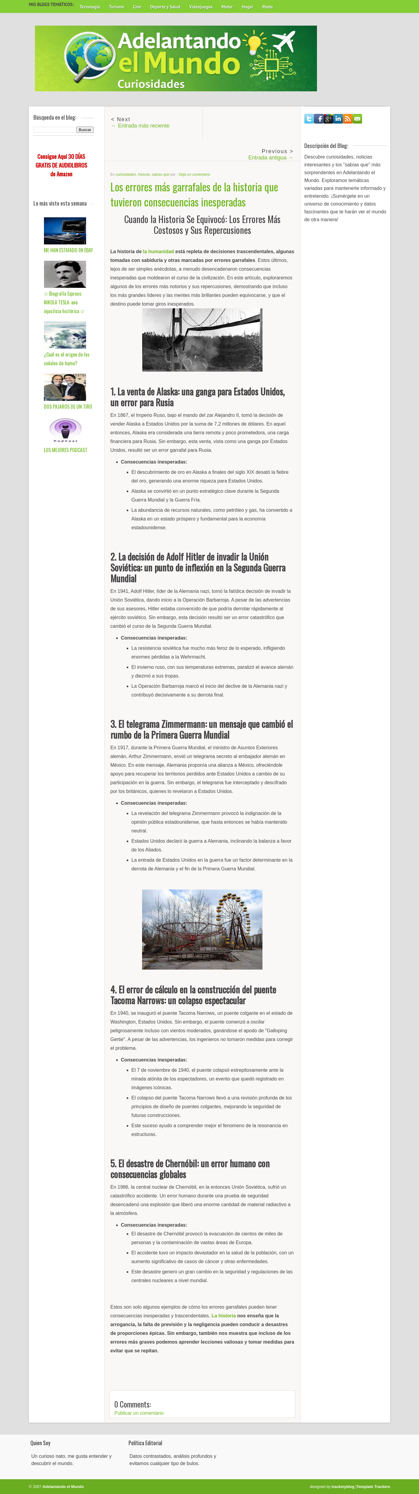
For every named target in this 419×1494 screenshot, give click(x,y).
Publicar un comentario (139, 1413)
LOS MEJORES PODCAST (65, 450)
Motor (227, 7)
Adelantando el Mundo (63, 1486)
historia (144, 174)
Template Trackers (373, 1486)
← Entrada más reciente (140, 126)
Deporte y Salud (166, 7)
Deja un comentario (194, 174)
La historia (224, 1315)
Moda (267, 7)
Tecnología (90, 7)
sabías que (160, 174)
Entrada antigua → (270, 158)
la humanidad (158, 251)
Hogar (247, 7)
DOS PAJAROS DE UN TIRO (68, 406)
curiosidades (126, 174)
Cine (137, 7)
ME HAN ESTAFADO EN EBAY (68, 250)
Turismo (116, 7)
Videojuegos (201, 7)
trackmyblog (343, 1486)
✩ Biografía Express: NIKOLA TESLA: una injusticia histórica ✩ (64, 302)
